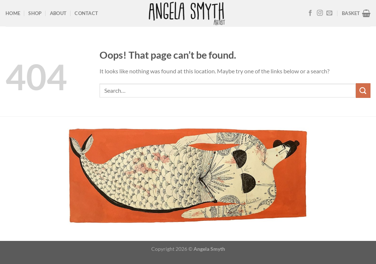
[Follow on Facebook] (310, 13)
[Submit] (363, 90)
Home (13, 13)
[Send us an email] (329, 13)
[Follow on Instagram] (320, 13)
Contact (86, 13)
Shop (34, 13)
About (58, 13)
